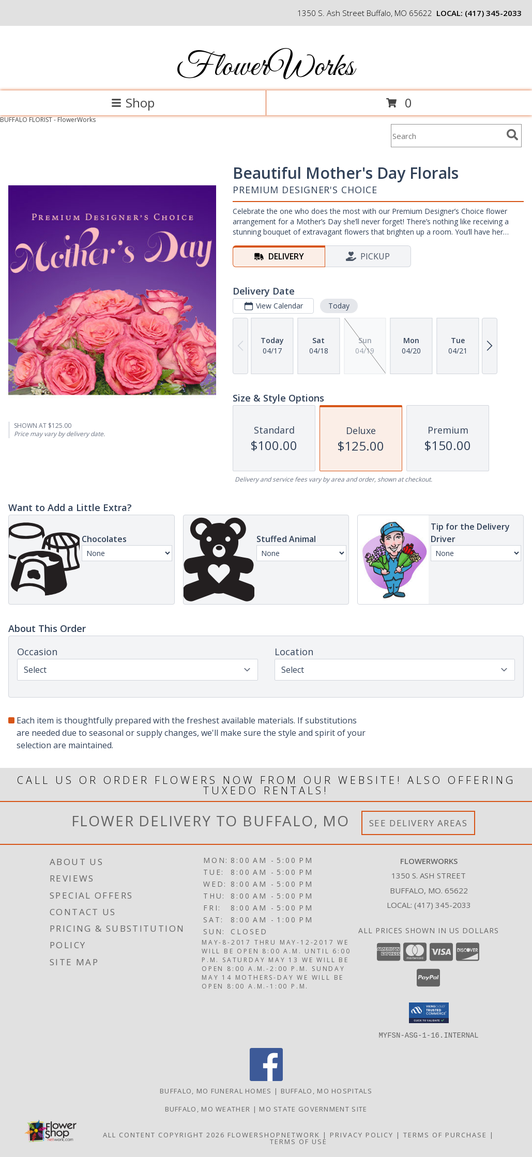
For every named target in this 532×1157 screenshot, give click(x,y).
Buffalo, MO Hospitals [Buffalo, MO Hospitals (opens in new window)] (326, 1090)
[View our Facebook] (266, 1078)
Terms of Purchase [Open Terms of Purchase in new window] (445, 1134)
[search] (512, 135)
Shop (133, 102)
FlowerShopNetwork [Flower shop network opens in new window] (273, 1134)
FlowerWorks (265, 67)
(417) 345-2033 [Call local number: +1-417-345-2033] (493, 13)
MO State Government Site (313, 1108)
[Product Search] (446, 136)
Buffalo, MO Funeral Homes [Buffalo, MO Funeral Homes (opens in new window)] (216, 1090)
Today (338, 306)
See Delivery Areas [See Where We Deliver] (418, 823)
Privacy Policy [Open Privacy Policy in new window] (361, 1134)
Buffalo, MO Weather (208, 1108)
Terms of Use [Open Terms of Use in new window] (298, 1141)
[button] (429, 1012)
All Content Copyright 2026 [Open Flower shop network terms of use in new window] (164, 1134)
